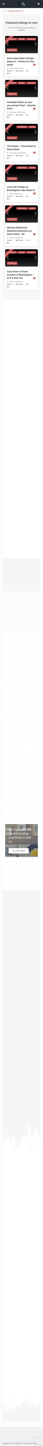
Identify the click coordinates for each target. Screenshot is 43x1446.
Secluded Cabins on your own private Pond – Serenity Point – (21, 105)
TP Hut (11, 238)
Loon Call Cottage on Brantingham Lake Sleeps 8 (21, 189)
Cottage (11, 68)
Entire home (20, 68)
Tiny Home (12, 112)
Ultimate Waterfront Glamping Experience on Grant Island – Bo (19, 230)
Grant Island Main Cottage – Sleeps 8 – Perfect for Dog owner (21, 61)
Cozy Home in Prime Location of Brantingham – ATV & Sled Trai (20, 274)
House (11, 281)
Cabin (11, 194)
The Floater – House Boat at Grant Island (21, 148)
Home (5, 11)
